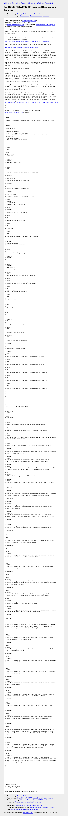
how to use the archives (18, 809)
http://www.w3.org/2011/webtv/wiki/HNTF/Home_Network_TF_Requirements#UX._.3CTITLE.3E (33, 103)
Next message (24, 16)
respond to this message (23, 805)
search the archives (33, 809)
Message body (21, 14)
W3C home (7, 3)
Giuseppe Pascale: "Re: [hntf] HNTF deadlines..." (35, 800)
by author (53, 807)
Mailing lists (16, 3)
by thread (38, 807)
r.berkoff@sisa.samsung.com (45, 25)
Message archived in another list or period (28, 802)
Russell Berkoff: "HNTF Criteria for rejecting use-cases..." (35, 798)
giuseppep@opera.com (29, 21)
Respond (30, 14)
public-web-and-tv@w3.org (35, 3)
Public (23, 3)
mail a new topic (37, 805)
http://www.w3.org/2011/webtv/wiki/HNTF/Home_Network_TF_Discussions (27, 41)
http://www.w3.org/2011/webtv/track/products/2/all (21, 48)
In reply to (46, 16)
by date (31, 807)
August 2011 (49, 3)
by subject (45, 807)
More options (38, 14)
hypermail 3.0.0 (28, 813)
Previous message (36, 16)
